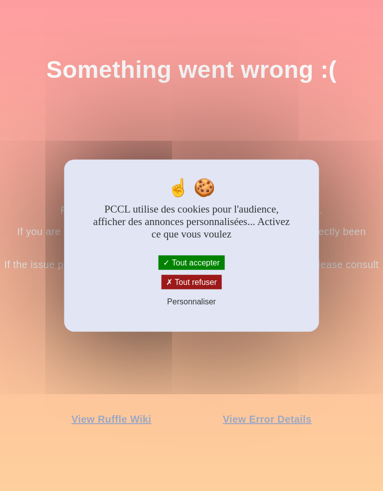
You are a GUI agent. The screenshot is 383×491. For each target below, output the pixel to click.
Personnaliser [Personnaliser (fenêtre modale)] (191, 301)
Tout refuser (191, 282)
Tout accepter (191, 262)
